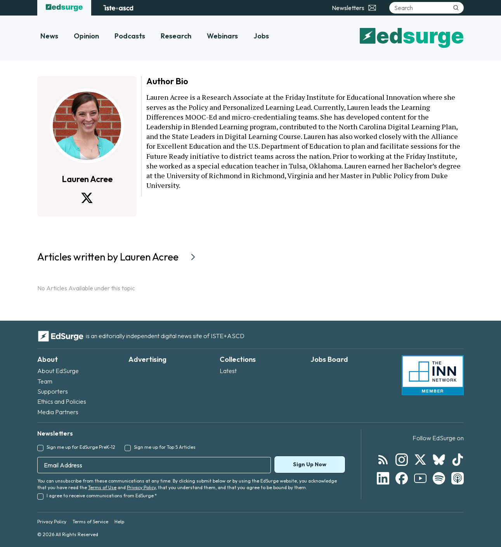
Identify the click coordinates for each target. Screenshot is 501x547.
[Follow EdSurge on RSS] (383, 459)
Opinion (86, 35)
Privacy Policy (141, 487)
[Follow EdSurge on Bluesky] (439, 459)
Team (44, 381)
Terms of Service (90, 521)
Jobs (261, 35)
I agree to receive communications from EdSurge (102, 495)
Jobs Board (329, 359)
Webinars (222, 35)
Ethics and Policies (61, 401)
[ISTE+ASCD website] (118, 8)
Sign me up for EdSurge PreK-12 (81, 447)
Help (119, 521)
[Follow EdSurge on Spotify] (439, 478)
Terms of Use (102, 487)
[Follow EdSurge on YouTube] (420, 478)
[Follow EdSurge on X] (420, 459)
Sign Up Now (309, 464)
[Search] (426, 8)
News (49, 35)
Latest (228, 371)
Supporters (52, 391)
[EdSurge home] (64, 8)
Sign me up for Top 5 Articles (165, 447)
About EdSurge (58, 371)
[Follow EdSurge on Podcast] (457, 478)
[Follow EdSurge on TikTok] (457, 459)
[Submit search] (456, 8)
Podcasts (129, 35)
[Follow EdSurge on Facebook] (401, 478)
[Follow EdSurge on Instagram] (401, 459)
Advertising (147, 359)
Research (176, 35)
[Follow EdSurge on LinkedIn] (383, 478)
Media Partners (57, 412)
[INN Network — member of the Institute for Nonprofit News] (433, 375)
